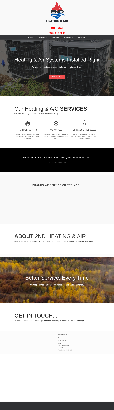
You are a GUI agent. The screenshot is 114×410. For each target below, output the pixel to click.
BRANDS (55, 37)
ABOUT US (68, 37)
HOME (30, 37)
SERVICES (42, 37)
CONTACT (82, 37)
